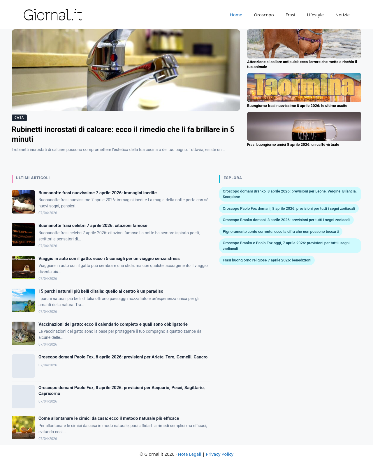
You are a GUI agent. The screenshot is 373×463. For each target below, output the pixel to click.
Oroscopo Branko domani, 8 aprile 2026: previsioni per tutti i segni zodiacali (286, 220)
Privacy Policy (219, 454)
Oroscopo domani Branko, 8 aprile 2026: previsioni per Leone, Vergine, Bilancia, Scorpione (289, 194)
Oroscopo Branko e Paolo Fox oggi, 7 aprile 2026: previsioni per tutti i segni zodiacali (286, 246)
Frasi (290, 15)
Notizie (342, 15)
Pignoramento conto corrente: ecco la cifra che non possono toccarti (281, 231)
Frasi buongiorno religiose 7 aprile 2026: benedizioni (267, 260)
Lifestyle (315, 15)
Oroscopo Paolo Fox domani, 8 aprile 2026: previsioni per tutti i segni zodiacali (289, 208)
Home (236, 15)
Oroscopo (264, 15)
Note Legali (189, 454)
